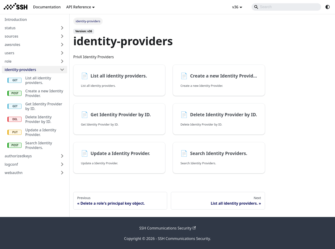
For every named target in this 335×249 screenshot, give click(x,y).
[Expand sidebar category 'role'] (62, 61)
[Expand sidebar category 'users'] (62, 53)
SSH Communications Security (167, 228)
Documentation (47, 7)
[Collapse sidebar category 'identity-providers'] (62, 69)
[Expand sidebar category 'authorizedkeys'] (62, 156)
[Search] (286, 7)
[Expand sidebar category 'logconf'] (62, 164)
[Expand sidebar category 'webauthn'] (62, 172)
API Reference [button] (78, 7)
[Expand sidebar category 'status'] (62, 28)
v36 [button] (235, 7)
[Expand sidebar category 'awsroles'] (62, 44)
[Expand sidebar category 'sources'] (62, 36)
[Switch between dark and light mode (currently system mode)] (327, 7)
